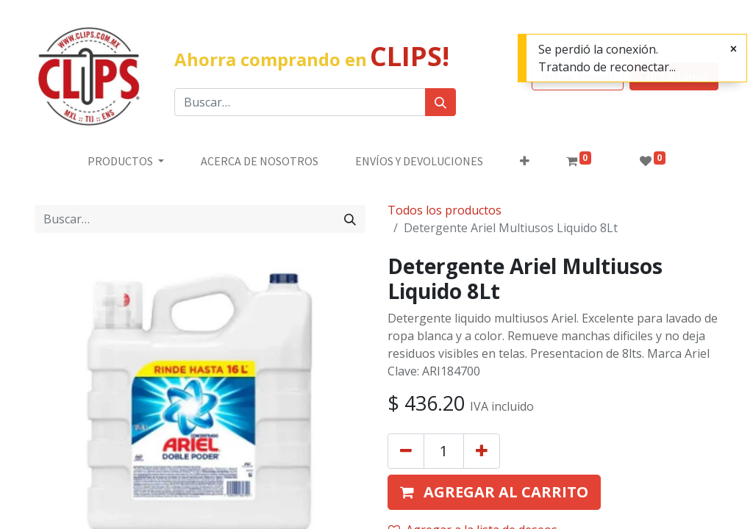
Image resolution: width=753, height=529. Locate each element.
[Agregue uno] (481, 451)
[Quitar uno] (406, 451)
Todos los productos (445, 210)
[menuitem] (259, 160)
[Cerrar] (733, 48)
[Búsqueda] (440, 102)
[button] (525, 160)
